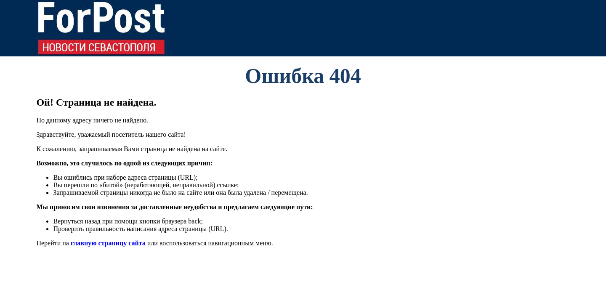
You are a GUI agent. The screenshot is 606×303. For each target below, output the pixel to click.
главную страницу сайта (108, 243)
